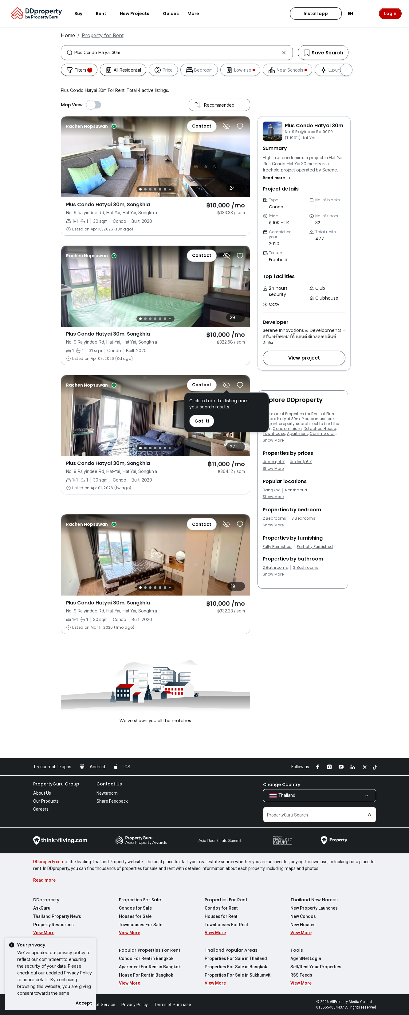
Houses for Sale (135, 916)
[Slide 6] (165, 189)
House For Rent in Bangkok (146, 975)
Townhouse (274, 433)
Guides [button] (171, 13)
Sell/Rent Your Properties (315, 966)
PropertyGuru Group (56, 784)
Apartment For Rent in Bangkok (150, 966)
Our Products (46, 801)
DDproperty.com (49, 861)
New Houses (303, 924)
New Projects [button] (138, 13)
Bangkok (271, 490)
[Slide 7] (170, 189)
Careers (41, 809)
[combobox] (176, 52)
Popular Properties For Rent (149, 950)
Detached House (320, 428)
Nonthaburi (296, 490)
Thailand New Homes (314, 900)
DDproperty (46, 900)
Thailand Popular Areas (231, 950)
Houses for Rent (221, 916)
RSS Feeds (301, 975)
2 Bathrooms (275, 567)
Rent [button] (105, 13)
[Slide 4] (155, 189)
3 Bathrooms (306, 567)
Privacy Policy (78, 972)
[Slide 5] (160, 189)
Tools (296, 950)
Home (68, 35)
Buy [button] (82, 13)
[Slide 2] (145, 189)
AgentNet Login (305, 958)
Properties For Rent (226, 900)
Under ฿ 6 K (301, 461)
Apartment (297, 433)
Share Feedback (112, 801)
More (196, 13)
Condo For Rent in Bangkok (146, 958)
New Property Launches (314, 908)
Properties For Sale (140, 900)
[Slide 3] (150, 189)
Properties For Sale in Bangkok (236, 966)
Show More (273, 440)
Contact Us (109, 784)
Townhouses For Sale (140, 924)
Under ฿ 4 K (274, 461)
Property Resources (53, 924)
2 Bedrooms (274, 518)
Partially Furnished (315, 546)
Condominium (287, 428)
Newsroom (107, 793)
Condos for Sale (135, 908)
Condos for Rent (221, 908)
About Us (42, 793)
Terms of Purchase (172, 1004)
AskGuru (41, 908)
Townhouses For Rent (226, 924)
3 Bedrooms (303, 518)
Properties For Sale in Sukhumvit (237, 975)
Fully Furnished (277, 546)
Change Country (281, 784)
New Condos (303, 916)
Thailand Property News (57, 916)
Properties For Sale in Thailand (236, 958)
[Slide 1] (140, 189)
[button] (278, 177)
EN (354, 13)
